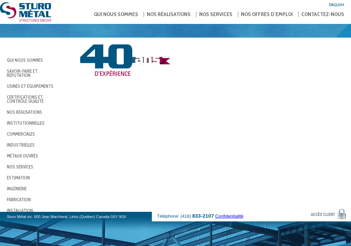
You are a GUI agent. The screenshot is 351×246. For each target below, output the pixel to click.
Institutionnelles (26, 123)
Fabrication (19, 199)
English (336, 4)
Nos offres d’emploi (267, 14)
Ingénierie (17, 188)
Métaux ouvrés (22, 156)
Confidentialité (229, 216)
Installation (20, 210)
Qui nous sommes (116, 14)
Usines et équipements (30, 86)
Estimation (18, 177)
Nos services (215, 14)
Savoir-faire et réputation (22, 73)
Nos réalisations (169, 14)
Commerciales (21, 134)
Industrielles (21, 145)
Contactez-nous (322, 14)
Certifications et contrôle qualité (25, 99)
